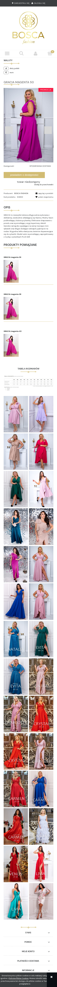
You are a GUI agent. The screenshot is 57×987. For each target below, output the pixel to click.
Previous (9, 130)
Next (48, 130)
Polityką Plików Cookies (19, 978)
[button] (7, 53)
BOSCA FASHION (21, 193)
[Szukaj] (21, 53)
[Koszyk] (50, 53)
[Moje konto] (36, 53)
